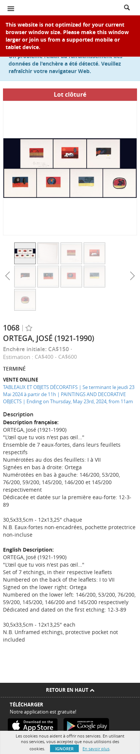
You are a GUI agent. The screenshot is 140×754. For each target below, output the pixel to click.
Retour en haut (70, 690)
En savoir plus (96, 748)
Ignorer (64, 748)
